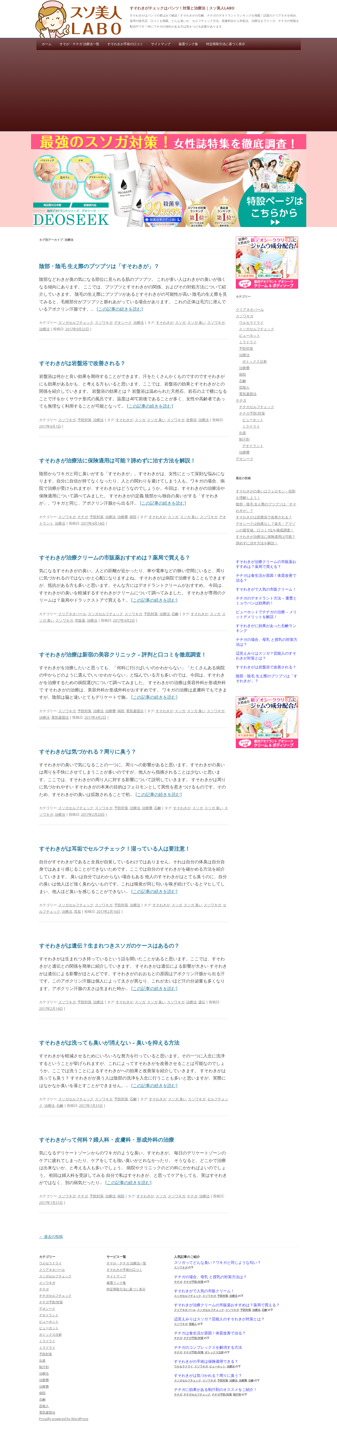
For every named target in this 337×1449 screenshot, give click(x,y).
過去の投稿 (51, 1236)
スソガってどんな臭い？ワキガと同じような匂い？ (217, 1262)
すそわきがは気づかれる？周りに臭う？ (87, 751)
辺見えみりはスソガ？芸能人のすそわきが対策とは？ (266, 656)
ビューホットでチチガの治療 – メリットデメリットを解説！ (266, 614)
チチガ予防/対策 (252, 413)
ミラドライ (248, 341)
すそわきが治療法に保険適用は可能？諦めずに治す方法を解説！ (117, 460)
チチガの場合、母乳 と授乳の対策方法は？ (266, 642)
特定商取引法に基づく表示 (225, 44)
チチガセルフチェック (256, 406)
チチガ (82, 516)
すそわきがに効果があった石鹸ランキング (266, 628)
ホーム (47, 44)
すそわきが (164, 322)
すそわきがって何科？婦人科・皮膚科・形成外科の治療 (106, 1139)
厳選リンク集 (188, 44)
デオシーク (123, 322)
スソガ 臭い (196, 322)
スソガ (180, 322)
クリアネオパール (72, 613)
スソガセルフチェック (75, 322)
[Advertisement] (169, 90)
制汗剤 (244, 439)
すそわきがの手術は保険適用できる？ (206, 1361)
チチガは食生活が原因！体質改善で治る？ (266, 578)
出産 (242, 432)
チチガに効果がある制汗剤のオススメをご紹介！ (215, 1389)
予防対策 (84, 419)
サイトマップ (161, 44)
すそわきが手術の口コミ (125, 44)
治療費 (122, 516)
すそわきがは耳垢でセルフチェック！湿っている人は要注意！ (114, 848)
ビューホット (249, 335)
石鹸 (175, 613)
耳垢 (77, 911)
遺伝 (201, 1002)
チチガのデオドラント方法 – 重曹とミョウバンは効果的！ (266, 600)
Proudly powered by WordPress (63, 1419)
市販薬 (80, 620)
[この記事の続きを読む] (120, 309)
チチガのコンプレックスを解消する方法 (208, 1347)
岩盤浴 (191, 419)
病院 (133, 516)
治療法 (138, 322)
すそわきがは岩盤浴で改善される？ (82, 363)
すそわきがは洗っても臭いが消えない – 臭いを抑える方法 (109, 1042)
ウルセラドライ (251, 322)
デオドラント (252, 445)
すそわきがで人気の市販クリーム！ (266, 589)
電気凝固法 (135, 710)
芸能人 (244, 387)
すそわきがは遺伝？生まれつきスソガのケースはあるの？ (109, 945)
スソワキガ (104, 322)
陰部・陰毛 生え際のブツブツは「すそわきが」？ (99, 266)
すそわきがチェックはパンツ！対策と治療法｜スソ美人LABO (182, 8)
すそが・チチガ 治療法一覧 (79, 44)
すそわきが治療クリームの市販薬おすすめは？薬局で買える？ (114, 557)
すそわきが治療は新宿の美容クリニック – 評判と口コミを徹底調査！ (122, 654)
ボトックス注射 (254, 361)
